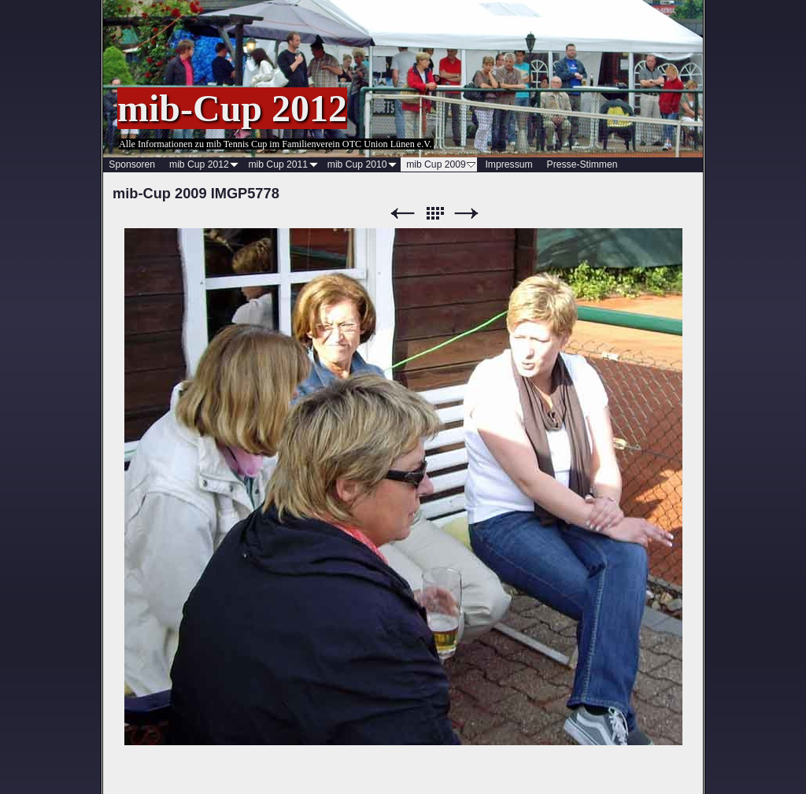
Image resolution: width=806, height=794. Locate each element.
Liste (434, 213)
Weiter (466, 213)
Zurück (402, 213)
